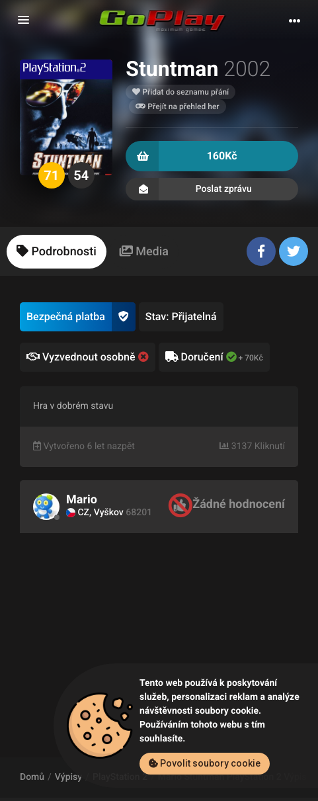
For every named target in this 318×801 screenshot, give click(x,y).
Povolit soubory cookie (204, 763)
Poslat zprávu (212, 189)
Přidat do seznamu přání (180, 92)
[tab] (56, 252)
